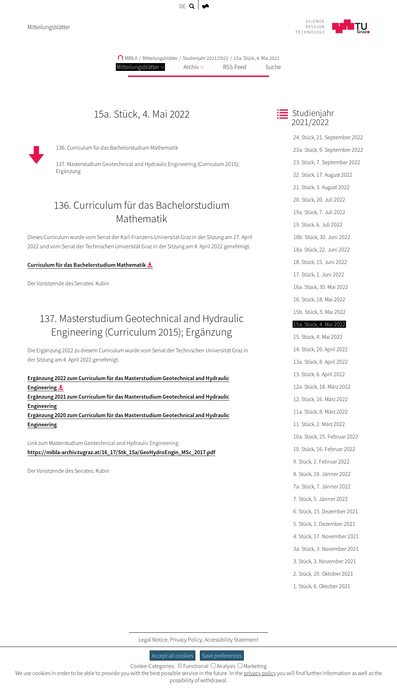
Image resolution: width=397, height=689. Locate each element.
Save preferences (222, 655)
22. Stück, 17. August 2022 (322, 174)
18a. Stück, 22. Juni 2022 (321, 249)
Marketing (252, 665)
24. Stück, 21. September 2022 (328, 137)
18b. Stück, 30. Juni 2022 (321, 236)
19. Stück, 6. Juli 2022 (317, 224)
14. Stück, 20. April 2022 (320, 349)
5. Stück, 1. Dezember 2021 (324, 523)
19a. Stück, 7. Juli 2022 (319, 212)
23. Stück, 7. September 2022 (326, 162)
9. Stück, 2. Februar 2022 (321, 461)
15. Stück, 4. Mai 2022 (317, 336)
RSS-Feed (234, 67)
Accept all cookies (172, 655)
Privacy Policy (186, 639)
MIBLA (127, 58)
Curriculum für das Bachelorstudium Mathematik (86, 264)
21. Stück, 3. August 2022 (321, 187)
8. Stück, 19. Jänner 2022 (322, 473)
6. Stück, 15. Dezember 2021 (325, 511)
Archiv (194, 67)
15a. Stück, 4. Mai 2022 (256, 58)
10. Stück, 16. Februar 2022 (324, 448)
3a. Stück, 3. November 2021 (326, 548)
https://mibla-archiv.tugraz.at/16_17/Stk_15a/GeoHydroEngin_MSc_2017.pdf (121, 452)
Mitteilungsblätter (140, 67)
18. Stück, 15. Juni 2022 (320, 261)
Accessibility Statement (231, 639)
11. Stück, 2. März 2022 (319, 424)
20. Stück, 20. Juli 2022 (319, 199)
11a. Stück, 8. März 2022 (320, 411)
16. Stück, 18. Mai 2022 (319, 299)
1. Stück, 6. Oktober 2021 (321, 586)
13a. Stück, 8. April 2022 (320, 361)
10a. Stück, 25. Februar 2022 (325, 436)
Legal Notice (153, 639)
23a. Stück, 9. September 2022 (328, 149)
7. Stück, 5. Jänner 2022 (320, 498)
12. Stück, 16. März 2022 (320, 399)
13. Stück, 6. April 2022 (319, 374)
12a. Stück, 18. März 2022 (322, 386)
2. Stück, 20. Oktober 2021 (323, 573)
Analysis (223, 665)
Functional (192, 665)
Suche (273, 67)
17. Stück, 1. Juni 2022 (318, 274)
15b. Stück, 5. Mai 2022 (319, 311)
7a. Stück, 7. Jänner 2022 (322, 486)
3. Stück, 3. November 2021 (324, 561)
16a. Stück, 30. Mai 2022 (320, 286)
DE (182, 6)
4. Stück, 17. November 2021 (326, 536)
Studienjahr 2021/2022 (205, 58)
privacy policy (260, 673)
